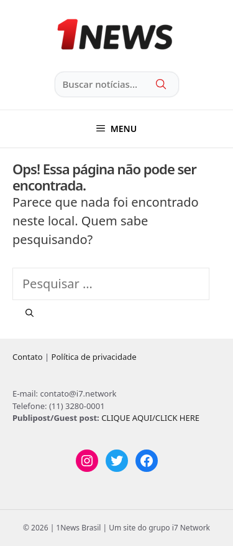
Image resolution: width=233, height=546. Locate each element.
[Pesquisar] (29, 313)
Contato (27, 356)
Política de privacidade (94, 356)
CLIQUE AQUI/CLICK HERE (150, 417)
